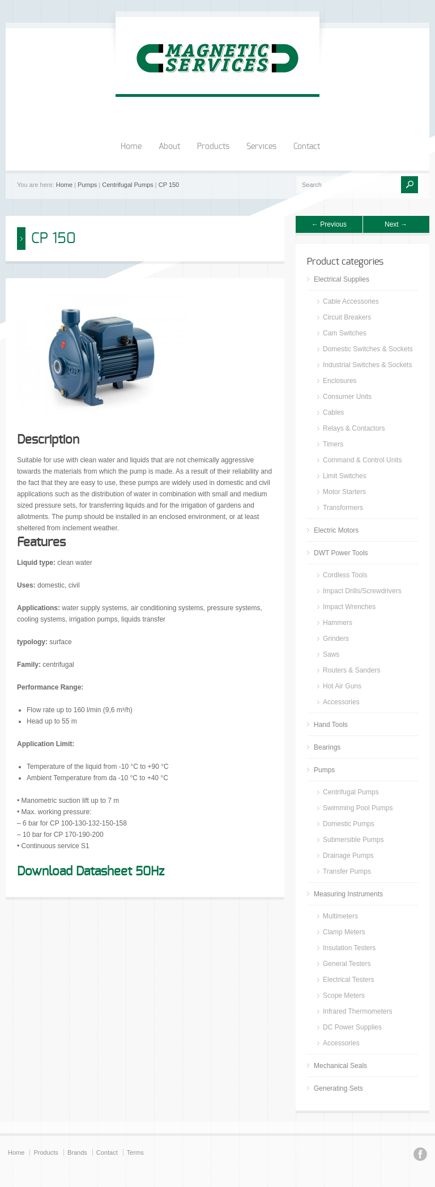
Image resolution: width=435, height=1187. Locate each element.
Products (213, 147)
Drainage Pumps (348, 856)
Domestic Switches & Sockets (368, 349)
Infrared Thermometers (358, 1011)
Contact (306, 147)
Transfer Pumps (347, 871)
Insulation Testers (349, 948)
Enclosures (339, 381)
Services (261, 147)
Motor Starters (344, 492)
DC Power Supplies (352, 1027)
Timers (333, 444)
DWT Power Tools (341, 553)
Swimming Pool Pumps (358, 808)
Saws (331, 654)
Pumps (87, 184)
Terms (135, 1152)
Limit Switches (344, 476)
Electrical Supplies (341, 279)
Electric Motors (336, 530)
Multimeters (340, 916)
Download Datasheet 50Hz (90, 871)
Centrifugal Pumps (127, 184)
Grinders (336, 639)
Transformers (343, 508)
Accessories (341, 702)
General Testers (347, 964)
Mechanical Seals (340, 1066)
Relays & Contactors (354, 428)
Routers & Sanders (351, 670)
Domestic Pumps (348, 824)
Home (131, 147)
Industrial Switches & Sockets (367, 365)
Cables (333, 412)
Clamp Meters (344, 932)
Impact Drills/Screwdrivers (362, 591)
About (169, 147)
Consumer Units (347, 397)
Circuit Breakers (347, 317)
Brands (77, 1152)
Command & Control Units (362, 460)
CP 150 (169, 184)
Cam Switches (344, 333)
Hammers (337, 623)
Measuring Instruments (348, 894)
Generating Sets (338, 1088)
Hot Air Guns (342, 686)
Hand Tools (331, 725)
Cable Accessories (351, 301)
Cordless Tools (345, 575)
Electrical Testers (348, 980)
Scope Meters (344, 995)
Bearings (327, 747)
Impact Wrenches (349, 607)
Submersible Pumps (353, 840)
